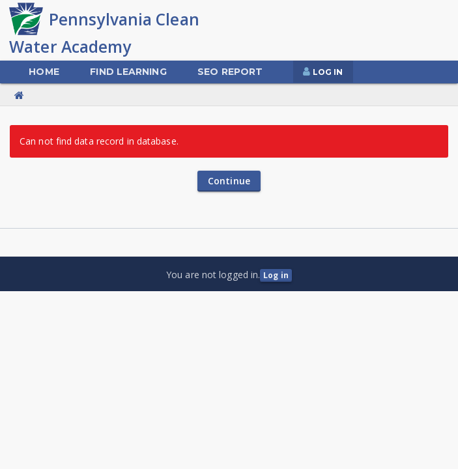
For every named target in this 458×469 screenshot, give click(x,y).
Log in (276, 275)
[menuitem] (43, 72)
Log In (328, 72)
